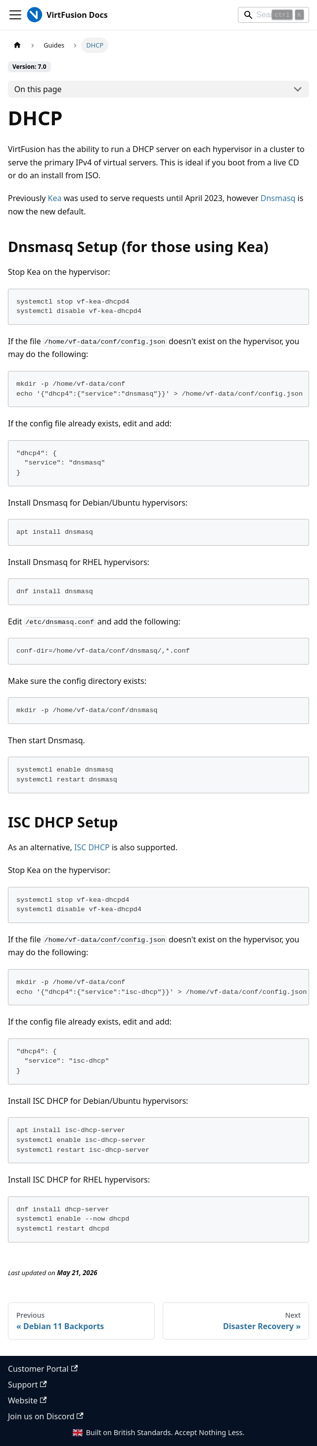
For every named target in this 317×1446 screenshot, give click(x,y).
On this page (38, 89)
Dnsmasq (278, 198)
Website (27, 1400)
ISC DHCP (92, 847)
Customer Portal (43, 1368)
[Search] (273, 15)
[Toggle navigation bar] (15, 14)
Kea (55, 198)
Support (27, 1384)
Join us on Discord (46, 1416)
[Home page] (17, 45)
